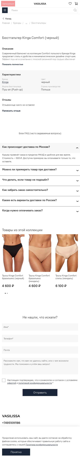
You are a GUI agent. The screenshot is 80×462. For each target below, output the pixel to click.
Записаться (8, 3)
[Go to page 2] (7, 293)
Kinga (5, 82)
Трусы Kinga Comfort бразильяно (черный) (13, 277)
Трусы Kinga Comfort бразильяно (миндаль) (39, 278)
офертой (11, 383)
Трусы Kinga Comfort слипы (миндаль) (66, 277)
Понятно (16, 452)
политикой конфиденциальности (35, 383)
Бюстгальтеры (38, 22)
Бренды (17, 22)
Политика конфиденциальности (42, 444)
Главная (6, 22)
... (26, 23)
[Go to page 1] (5, 293)
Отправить (40, 392)
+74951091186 (11, 423)
